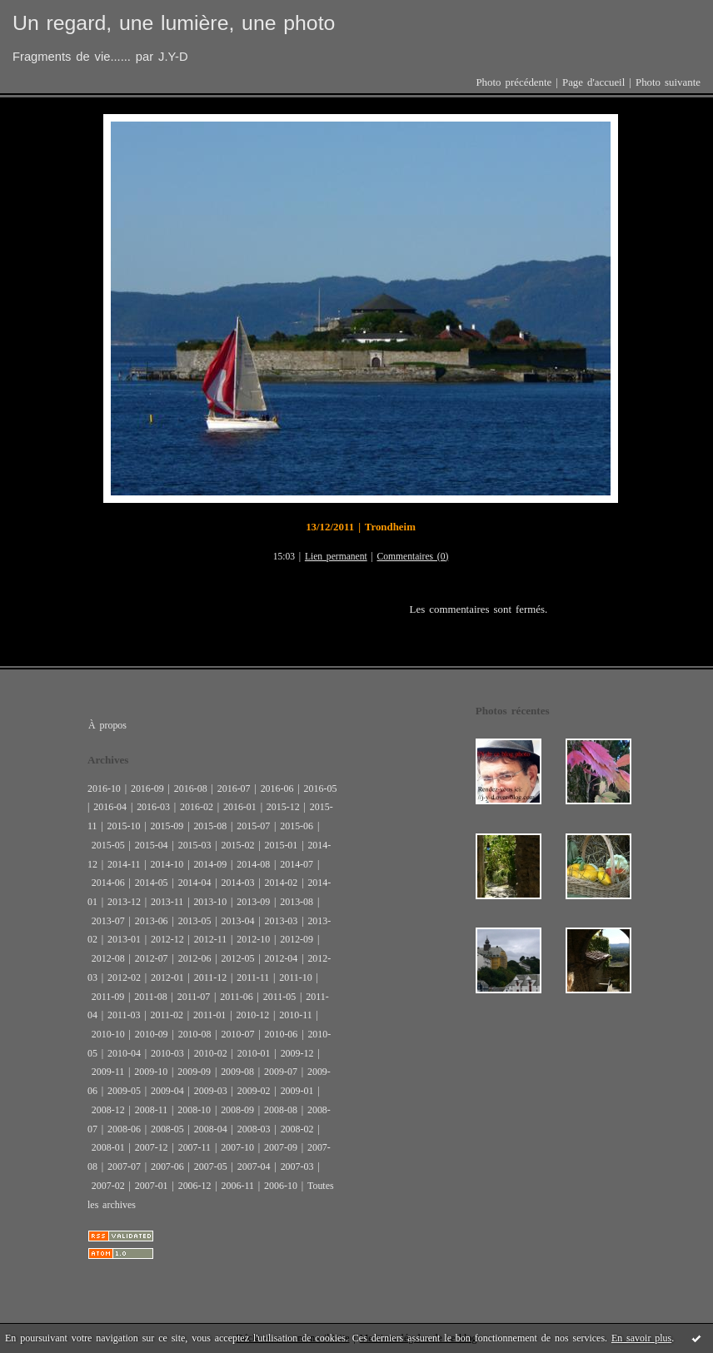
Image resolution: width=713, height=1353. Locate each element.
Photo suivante (668, 82)
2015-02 (238, 845)
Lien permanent (336, 556)
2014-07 (296, 864)
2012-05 (238, 958)
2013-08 (296, 902)
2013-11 (167, 902)
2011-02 (166, 1015)
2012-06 (195, 958)
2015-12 (283, 807)
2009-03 (210, 1091)
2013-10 (210, 902)
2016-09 (147, 788)
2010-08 (195, 1034)
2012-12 (167, 939)
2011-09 (108, 996)
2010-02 (210, 1053)
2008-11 (151, 1110)
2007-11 (194, 1147)
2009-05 (124, 1091)
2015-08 (210, 826)
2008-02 (297, 1129)
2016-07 (234, 788)
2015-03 (195, 845)
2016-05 (320, 788)
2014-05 (151, 882)
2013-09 (253, 902)
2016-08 (190, 788)
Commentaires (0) (413, 556)
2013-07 (108, 921)
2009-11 (108, 1071)
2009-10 (150, 1071)
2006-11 (238, 1185)
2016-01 (240, 807)
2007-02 (108, 1185)
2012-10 (253, 939)
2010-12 (252, 1015)
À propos (107, 725)
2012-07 (151, 958)
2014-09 (210, 864)
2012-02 (124, 977)
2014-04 (195, 882)
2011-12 (210, 977)
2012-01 (167, 977)
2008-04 (210, 1129)
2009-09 (194, 1071)
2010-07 (238, 1034)
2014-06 (108, 882)
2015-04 (151, 845)
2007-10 (237, 1147)
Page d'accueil (593, 82)
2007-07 (124, 1166)
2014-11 (123, 864)
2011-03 (123, 1015)
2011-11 (253, 977)
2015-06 (296, 826)
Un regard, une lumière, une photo (173, 23)
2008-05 (167, 1129)
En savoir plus (641, 1338)
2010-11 (295, 1015)
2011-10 (295, 977)
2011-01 (209, 1015)
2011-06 (236, 996)
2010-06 (280, 1034)
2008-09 (237, 1110)
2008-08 (280, 1110)
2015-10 (124, 826)
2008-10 (194, 1110)
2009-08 (237, 1071)
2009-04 (167, 1091)
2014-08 (253, 864)
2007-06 (167, 1166)
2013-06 (151, 921)
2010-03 (167, 1053)
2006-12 (195, 1185)
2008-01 (108, 1147)
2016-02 (196, 807)
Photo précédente (513, 82)
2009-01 (297, 1091)
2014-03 (238, 882)
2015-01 (280, 845)
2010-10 (108, 1034)
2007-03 (297, 1166)
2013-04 (238, 921)
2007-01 (151, 1185)
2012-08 (108, 958)
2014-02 (280, 882)
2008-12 (108, 1110)
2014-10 (166, 864)
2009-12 (297, 1053)
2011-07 (193, 996)
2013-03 (280, 921)
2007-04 (254, 1166)
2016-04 (110, 807)
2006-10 (280, 1185)
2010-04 (124, 1053)
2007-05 (210, 1166)
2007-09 (280, 1147)
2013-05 (195, 921)
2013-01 (124, 939)
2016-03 (153, 807)
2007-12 (151, 1147)
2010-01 (254, 1053)
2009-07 (280, 1071)
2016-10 (104, 788)
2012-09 (296, 939)
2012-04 (280, 958)
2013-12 (124, 902)
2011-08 (150, 996)
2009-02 (254, 1091)
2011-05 (279, 996)
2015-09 (166, 826)
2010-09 (151, 1034)
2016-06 (277, 788)
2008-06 (124, 1129)
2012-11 (210, 939)
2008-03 (254, 1129)
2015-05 (108, 845)
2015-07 (253, 826)
